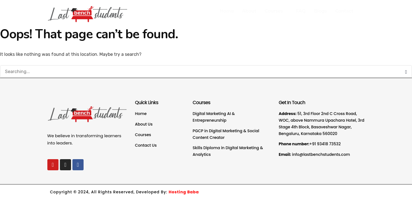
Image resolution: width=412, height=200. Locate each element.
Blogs (320, 11)
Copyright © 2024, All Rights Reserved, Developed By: (124, 192)
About (249, 11)
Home (227, 11)
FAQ (301, 11)
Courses (275, 11)
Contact (344, 11)
